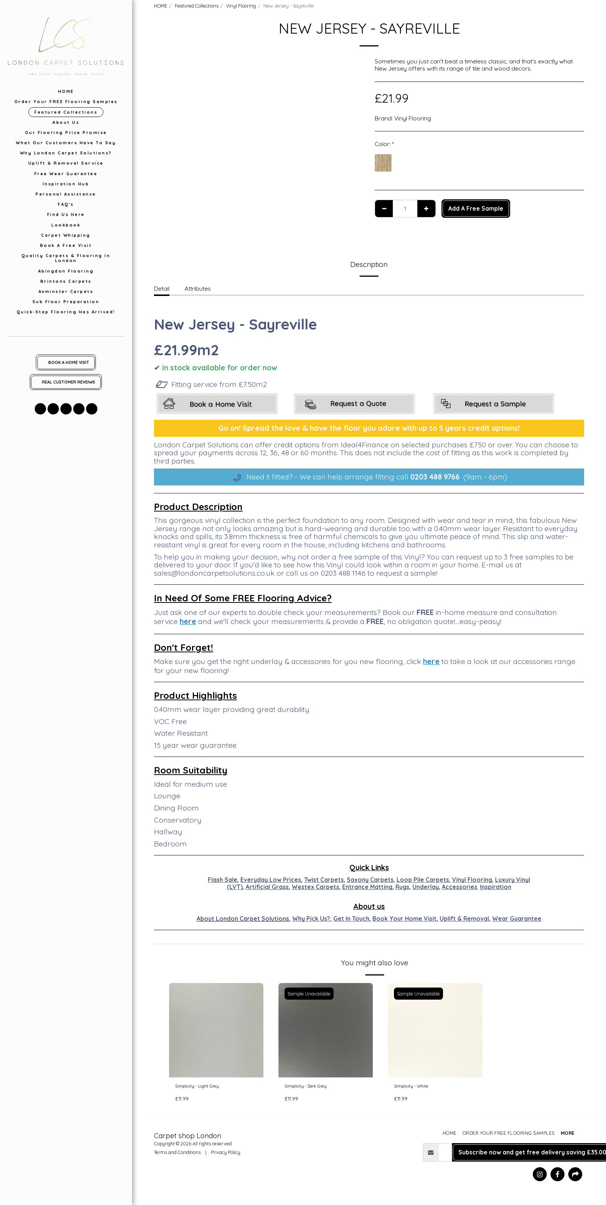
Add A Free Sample (475, 208)
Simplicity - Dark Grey (314, 1087)
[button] (40, 409)
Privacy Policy (225, 1155)
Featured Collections (196, 6)
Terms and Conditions (177, 1155)
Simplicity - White (417, 1087)
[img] (216, 1030)
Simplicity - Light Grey (204, 1087)
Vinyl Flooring (241, 6)
